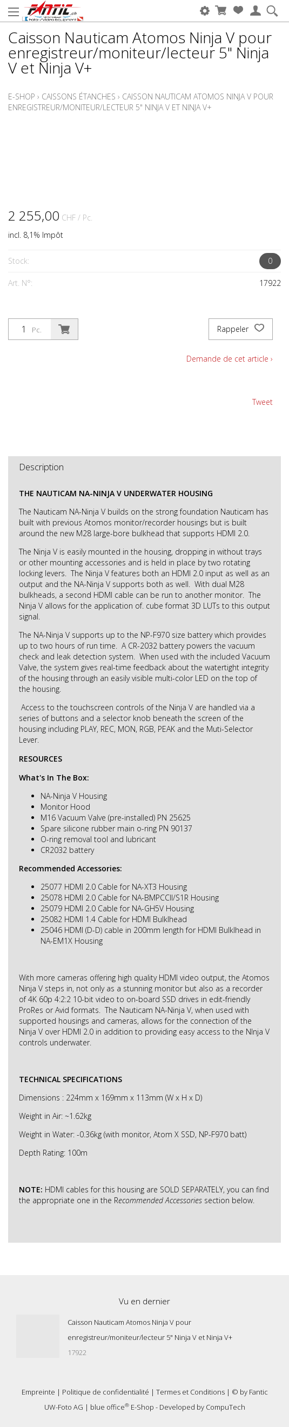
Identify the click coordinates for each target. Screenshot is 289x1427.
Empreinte (38, 1392)
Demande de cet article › (229, 359)
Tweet (262, 402)
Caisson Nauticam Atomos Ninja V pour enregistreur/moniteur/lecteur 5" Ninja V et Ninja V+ (140, 101)
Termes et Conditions (190, 1392)
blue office (109, 1407)
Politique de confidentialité (105, 1392)
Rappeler (240, 329)
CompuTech (225, 1407)
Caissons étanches (79, 96)
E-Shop (21, 96)
